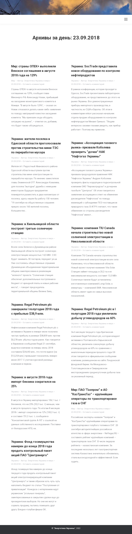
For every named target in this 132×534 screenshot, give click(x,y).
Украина (75, 81)
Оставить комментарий (33, 84)
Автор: (33, 81)
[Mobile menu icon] (126, 19)
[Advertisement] (54, 6)
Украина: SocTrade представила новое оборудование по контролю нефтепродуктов (95, 71)
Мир (13, 81)
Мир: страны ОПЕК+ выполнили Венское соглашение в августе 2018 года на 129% (33, 71)
